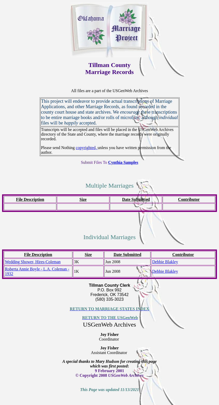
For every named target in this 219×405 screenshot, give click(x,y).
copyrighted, (86, 147)
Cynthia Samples (123, 162)
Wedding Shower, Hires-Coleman (33, 262)
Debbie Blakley (165, 262)
